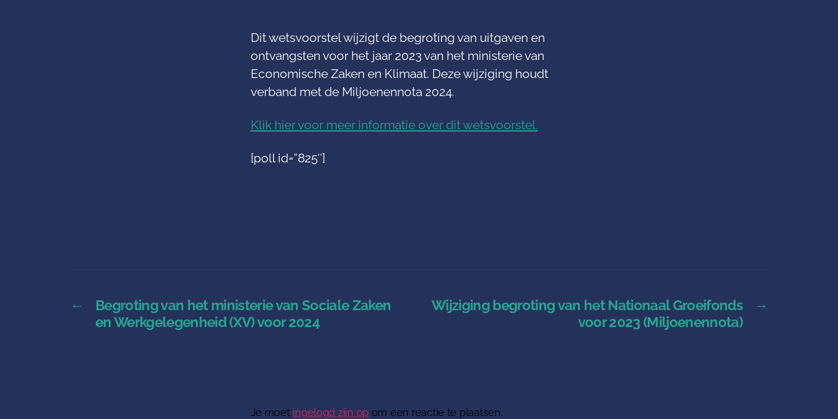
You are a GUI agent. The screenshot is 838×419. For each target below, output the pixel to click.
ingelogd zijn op (331, 412)
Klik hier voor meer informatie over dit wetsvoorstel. (394, 125)
